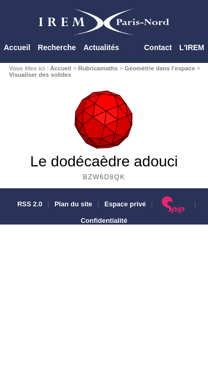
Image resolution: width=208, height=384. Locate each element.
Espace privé (125, 204)
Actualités (101, 47)
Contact (158, 47)
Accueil (17, 47)
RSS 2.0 (28, 204)
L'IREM (191, 47)
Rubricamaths (98, 68)
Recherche (57, 47)
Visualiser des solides (40, 74)
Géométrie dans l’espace (160, 68)
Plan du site (73, 204)
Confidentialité (104, 221)
